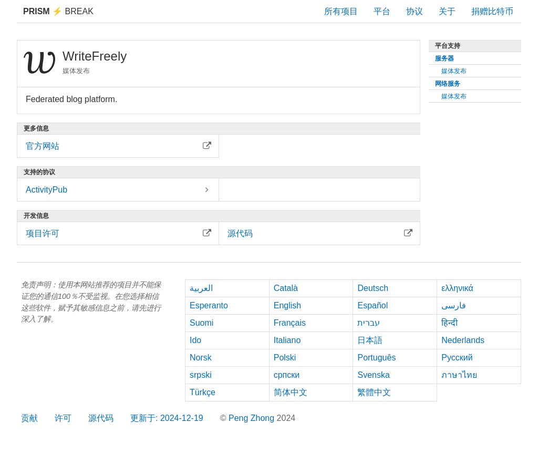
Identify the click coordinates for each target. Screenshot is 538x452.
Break (58, 11)
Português (376, 357)
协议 (414, 11)
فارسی (453, 305)
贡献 (29, 418)
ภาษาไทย (459, 374)
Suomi (201, 322)
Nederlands (462, 340)
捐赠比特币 (492, 11)
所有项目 (341, 11)
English (287, 305)
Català (286, 288)
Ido (195, 340)
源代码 (100, 418)
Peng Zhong (253, 418)
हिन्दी (449, 322)
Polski (285, 357)
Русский (456, 357)
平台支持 (447, 45)
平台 (382, 11)
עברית (368, 322)
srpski (201, 374)
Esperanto (209, 305)
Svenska (373, 374)
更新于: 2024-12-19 (166, 418)
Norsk (201, 357)
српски (287, 374)
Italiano (287, 340)
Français (290, 322)
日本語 (369, 340)
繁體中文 (374, 392)
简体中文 (290, 392)
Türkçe (202, 392)
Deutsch (372, 288)
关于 (447, 11)
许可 (63, 418)
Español (372, 305)
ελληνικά (457, 288)
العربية (201, 288)
